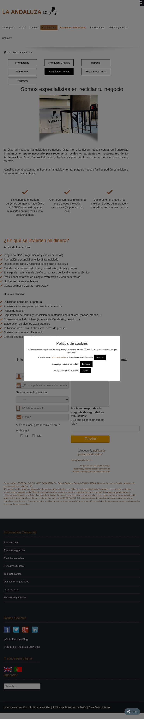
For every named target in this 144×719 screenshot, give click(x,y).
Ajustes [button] (85, 370)
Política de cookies (59, 357)
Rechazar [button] (86, 364)
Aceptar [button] (100, 357)
